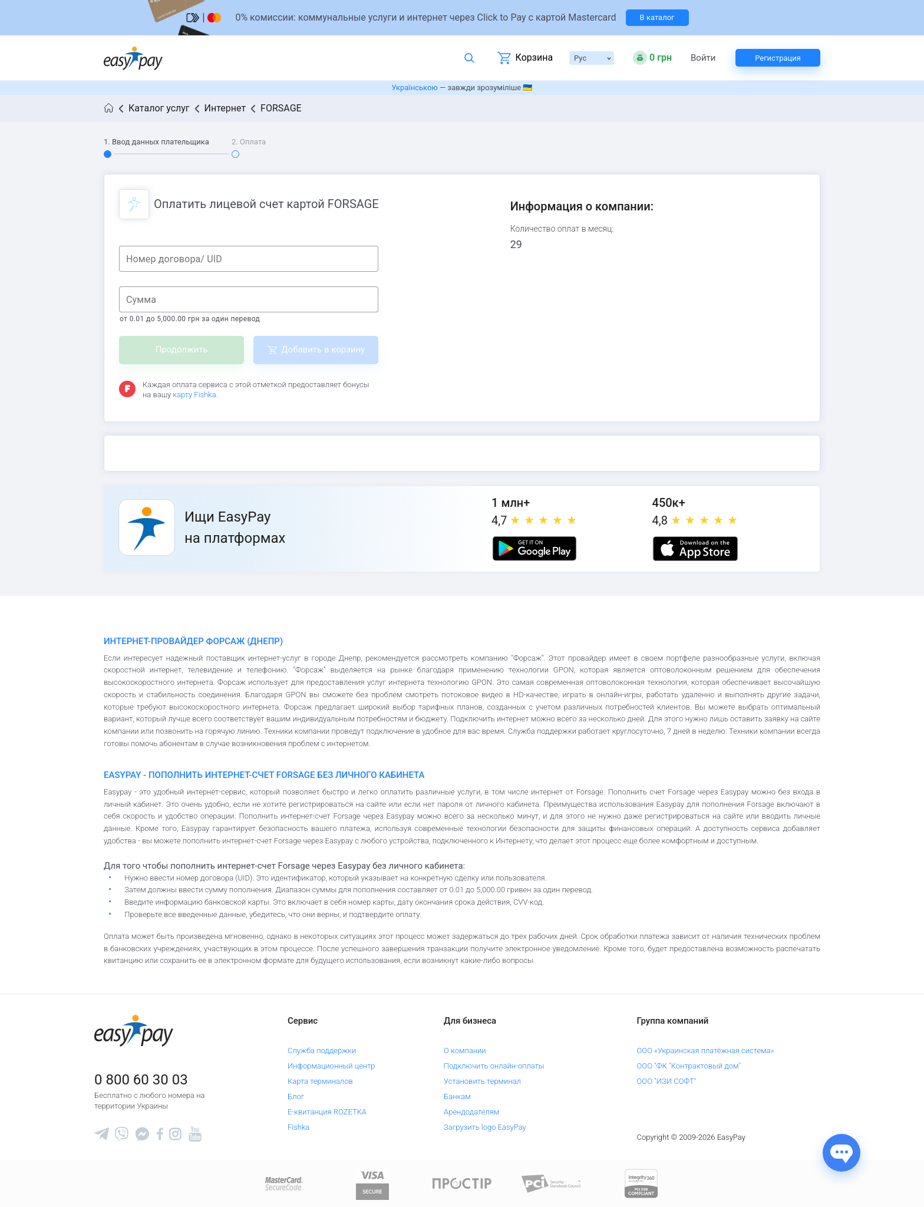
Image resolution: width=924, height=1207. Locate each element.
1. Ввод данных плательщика (156, 141)
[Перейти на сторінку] (462, 17)
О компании (465, 1050)
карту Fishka (194, 394)
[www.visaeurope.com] (372, 1183)
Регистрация (778, 58)
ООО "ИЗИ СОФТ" (667, 1081)
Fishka (298, 1127)
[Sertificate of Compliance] (551, 1183)
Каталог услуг (159, 108)
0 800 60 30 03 (141, 1079)
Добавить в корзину (323, 349)
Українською (415, 87)
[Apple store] (695, 548)
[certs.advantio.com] (641, 1183)
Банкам (457, 1096)
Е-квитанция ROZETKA (327, 1111)
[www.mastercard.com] (283, 1183)
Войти (703, 58)
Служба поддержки (322, 1050)
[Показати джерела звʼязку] (841, 1153)
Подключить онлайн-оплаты (494, 1065)
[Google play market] (534, 548)
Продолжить (182, 349)
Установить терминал (482, 1081)
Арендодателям (471, 1111)
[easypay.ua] (133, 58)
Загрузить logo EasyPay (485, 1127)
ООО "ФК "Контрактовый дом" (689, 1065)
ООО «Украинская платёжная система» (705, 1050)
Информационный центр (331, 1065)
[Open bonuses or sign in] (652, 58)
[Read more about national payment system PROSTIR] (462, 1183)
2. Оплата (249, 141)
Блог (296, 1096)
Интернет (225, 108)
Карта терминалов (320, 1081)
